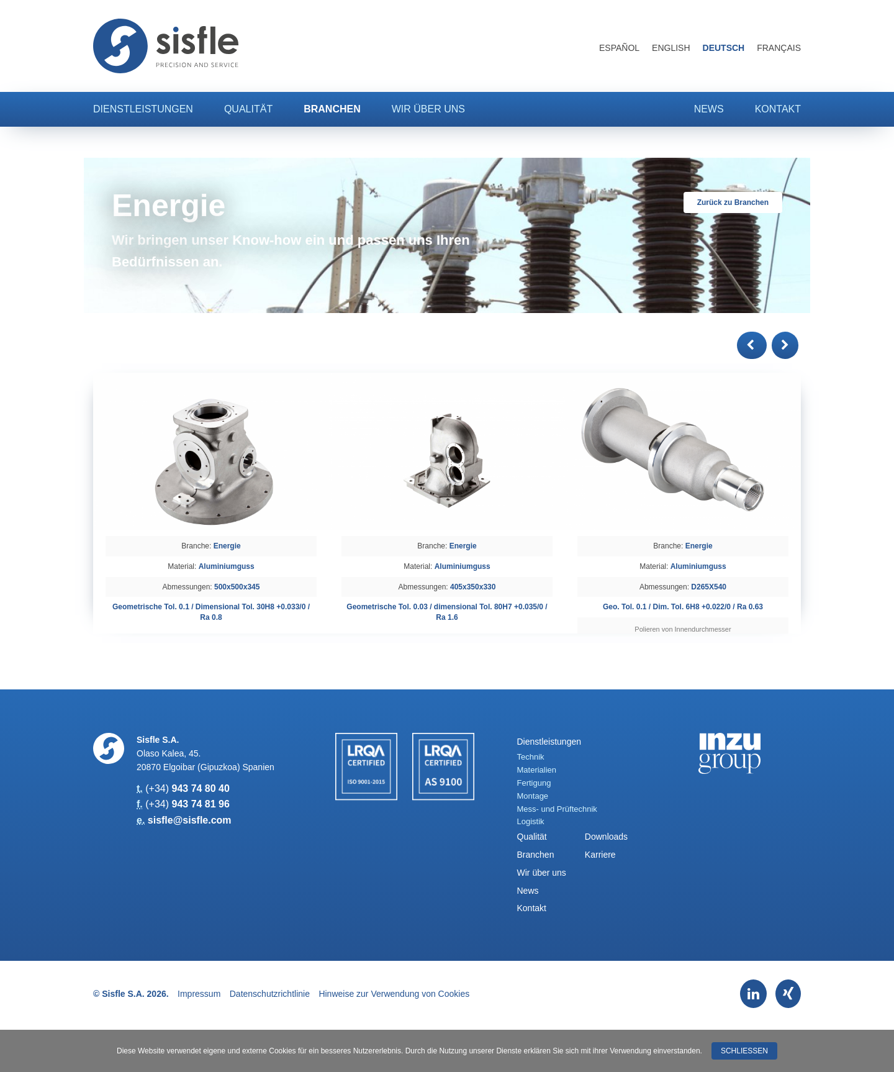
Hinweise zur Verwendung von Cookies (393, 994)
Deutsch (724, 47)
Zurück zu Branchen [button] (733, 202)
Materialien (537, 769)
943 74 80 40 (200, 788)
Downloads (606, 837)
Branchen (332, 109)
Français (779, 47)
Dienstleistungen (143, 109)
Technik (530, 756)
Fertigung (534, 783)
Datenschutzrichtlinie (270, 994)
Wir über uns (428, 109)
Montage (533, 796)
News (709, 109)
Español (619, 47)
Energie (227, 546)
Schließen (744, 1051)
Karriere (600, 855)
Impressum (199, 994)
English (671, 47)
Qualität (248, 109)
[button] (752, 345)
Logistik (530, 821)
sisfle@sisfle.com (190, 820)
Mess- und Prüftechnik (557, 809)
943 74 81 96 (200, 804)
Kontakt (778, 109)
